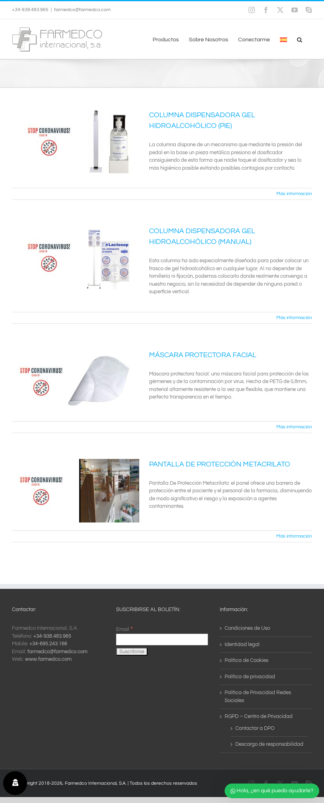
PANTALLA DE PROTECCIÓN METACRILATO (219, 464)
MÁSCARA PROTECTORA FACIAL (202, 355)
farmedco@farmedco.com (82, 9)
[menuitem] (283, 39)
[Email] (162, 639)
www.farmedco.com (48, 659)
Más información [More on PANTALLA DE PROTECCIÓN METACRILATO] (294, 536)
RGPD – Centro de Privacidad (259, 716)
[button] (299, 39)
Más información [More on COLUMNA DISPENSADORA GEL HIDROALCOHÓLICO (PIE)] (294, 193)
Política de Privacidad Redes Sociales (258, 696)
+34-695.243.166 (48, 643)
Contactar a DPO (255, 728)
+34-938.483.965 (52, 636)
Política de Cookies (246, 660)
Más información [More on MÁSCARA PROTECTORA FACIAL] (294, 427)
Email (124, 629)
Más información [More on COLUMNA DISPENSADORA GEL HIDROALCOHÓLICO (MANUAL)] (294, 317)
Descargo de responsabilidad (269, 744)
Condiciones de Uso (247, 628)
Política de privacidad (250, 676)
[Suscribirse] (131, 652)
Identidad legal (242, 644)
